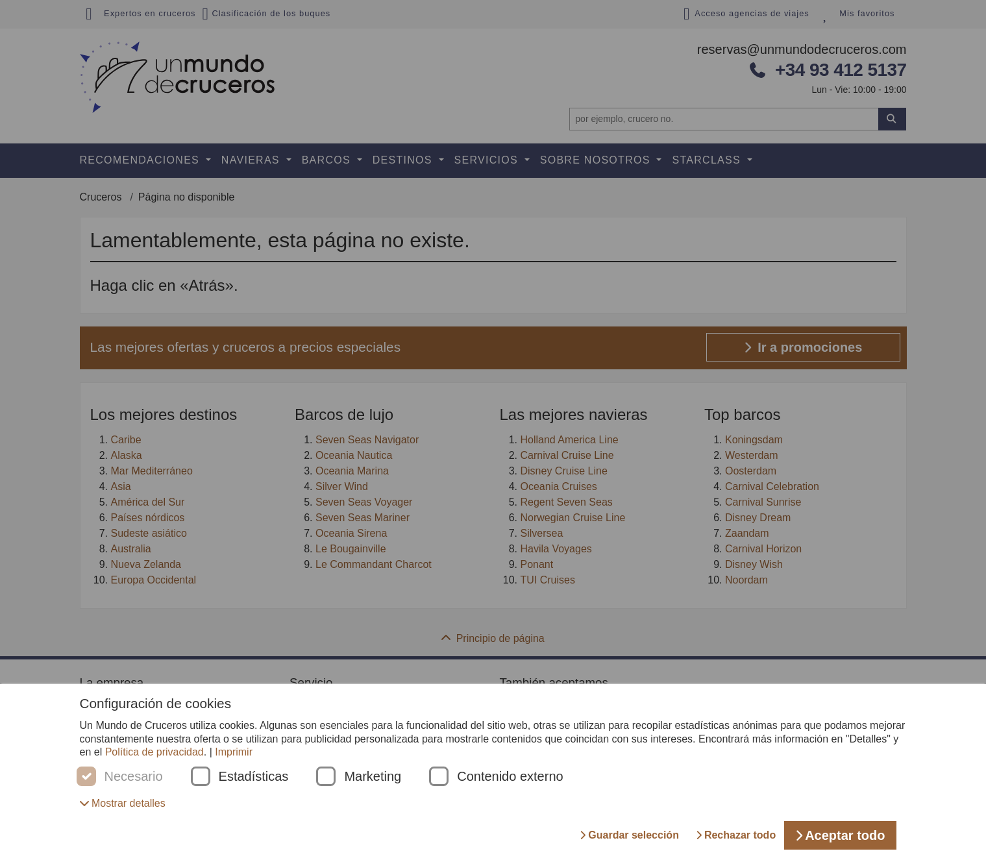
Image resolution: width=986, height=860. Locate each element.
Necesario (134, 776)
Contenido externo (510, 776)
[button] (123, 803)
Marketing (372, 776)
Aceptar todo (840, 835)
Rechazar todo (736, 835)
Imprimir (234, 751)
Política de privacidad (154, 751)
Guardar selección (629, 835)
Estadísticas (254, 776)
